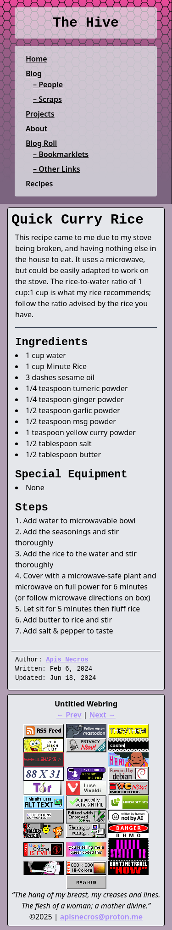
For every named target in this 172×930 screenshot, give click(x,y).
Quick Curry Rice (77, 220)
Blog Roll (41, 143)
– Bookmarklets (61, 154)
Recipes (39, 184)
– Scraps (47, 99)
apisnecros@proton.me (101, 917)
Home (36, 59)
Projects (40, 114)
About (36, 128)
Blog (34, 73)
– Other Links (56, 169)
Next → (102, 715)
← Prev (68, 715)
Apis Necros (67, 659)
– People (48, 84)
